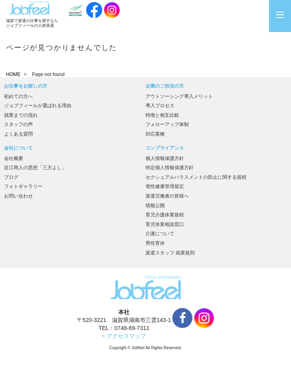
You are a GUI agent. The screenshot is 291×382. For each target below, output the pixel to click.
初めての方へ (18, 96)
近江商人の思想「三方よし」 (35, 167)
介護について (160, 233)
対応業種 (155, 134)
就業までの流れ (21, 115)
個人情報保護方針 (165, 158)
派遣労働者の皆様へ (167, 196)
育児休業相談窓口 (165, 224)
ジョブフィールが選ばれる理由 (37, 105)
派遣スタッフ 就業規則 (170, 253)
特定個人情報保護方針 (170, 167)
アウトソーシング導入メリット (179, 96)
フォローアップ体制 (167, 124)
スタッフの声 (18, 124)
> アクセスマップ (124, 336)
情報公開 (155, 205)
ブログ (11, 177)
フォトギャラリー (23, 186)
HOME (13, 74)
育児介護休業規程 (165, 215)
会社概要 (13, 158)
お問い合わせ (18, 196)
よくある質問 (18, 134)
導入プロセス (160, 105)
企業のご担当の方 (165, 86)
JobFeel (29, 7)
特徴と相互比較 (162, 115)
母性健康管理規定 (165, 186)
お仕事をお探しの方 (25, 86)
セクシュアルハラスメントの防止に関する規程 (196, 177)
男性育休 (155, 243)
